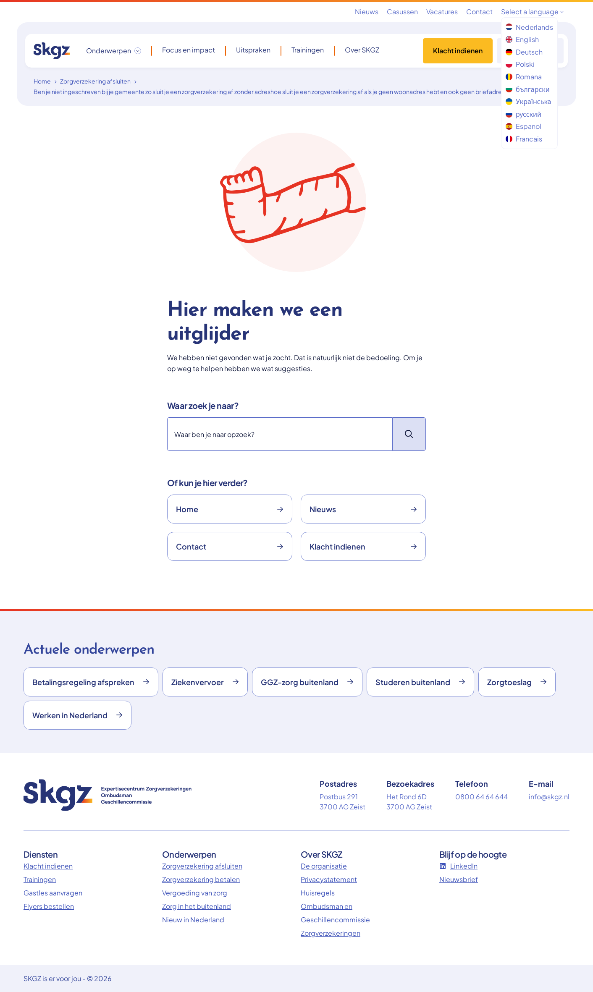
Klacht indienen (458, 50)
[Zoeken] (279, 434)
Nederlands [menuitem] (529, 27)
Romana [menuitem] (524, 76)
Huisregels (318, 892)
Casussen (402, 11)
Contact (479, 11)
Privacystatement (329, 879)
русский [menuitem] (523, 114)
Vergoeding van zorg (194, 892)
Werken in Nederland (77, 715)
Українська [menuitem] (528, 101)
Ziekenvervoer (205, 682)
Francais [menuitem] (524, 138)
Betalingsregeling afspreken (91, 682)
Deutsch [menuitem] (524, 51)
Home (42, 81)
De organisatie (324, 865)
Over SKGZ (362, 50)
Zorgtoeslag (517, 682)
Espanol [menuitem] (523, 126)
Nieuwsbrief (458, 879)
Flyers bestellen (49, 906)
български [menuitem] (528, 89)
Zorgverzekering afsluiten (95, 81)
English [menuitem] (522, 39)
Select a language (532, 11)
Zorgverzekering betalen (201, 879)
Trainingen (307, 50)
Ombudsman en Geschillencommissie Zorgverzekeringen (335, 919)
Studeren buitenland (420, 682)
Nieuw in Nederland (193, 919)
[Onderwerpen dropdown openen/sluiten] (113, 51)
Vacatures (442, 11)
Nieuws (366, 11)
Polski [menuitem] (520, 64)
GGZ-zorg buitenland (307, 682)
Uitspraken (253, 50)
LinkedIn (458, 865)
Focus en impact (188, 50)
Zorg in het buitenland (196, 906)
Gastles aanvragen (53, 892)
